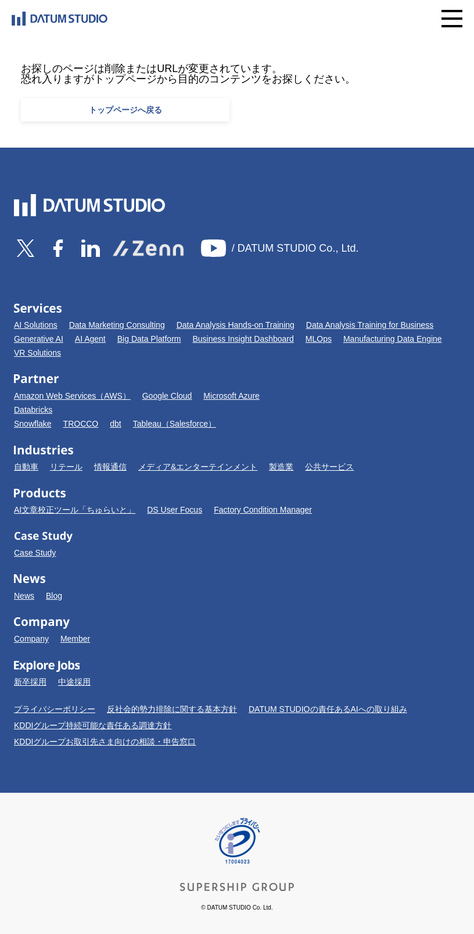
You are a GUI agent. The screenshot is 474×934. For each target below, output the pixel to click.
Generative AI (38, 339)
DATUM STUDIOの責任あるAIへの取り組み (328, 709)
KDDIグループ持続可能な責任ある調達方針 (92, 725)
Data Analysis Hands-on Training (236, 325)
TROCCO (81, 424)
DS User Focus (174, 510)
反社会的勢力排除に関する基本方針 (172, 709)
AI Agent (90, 339)
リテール (66, 467)
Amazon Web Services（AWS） (72, 396)
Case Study (35, 553)
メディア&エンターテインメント (197, 467)
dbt (115, 424)
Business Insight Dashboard (242, 339)
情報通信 (110, 467)
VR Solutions (37, 353)
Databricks (33, 410)
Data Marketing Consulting (117, 325)
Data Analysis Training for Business (369, 325)
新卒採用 (30, 682)
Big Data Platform (149, 339)
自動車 (26, 467)
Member (75, 639)
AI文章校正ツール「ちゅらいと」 (74, 510)
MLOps (319, 339)
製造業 (281, 467)
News (24, 596)
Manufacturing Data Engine (392, 339)
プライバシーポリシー (54, 709)
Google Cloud (167, 396)
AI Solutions (36, 325)
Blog (54, 596)
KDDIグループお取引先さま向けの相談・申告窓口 (105, 741)
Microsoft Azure (231, 396)
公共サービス (329, 467)
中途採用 (74, 682)
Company (31, 639)
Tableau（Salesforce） (174, 424)
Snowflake (33, 424)
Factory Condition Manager (263, 510)
